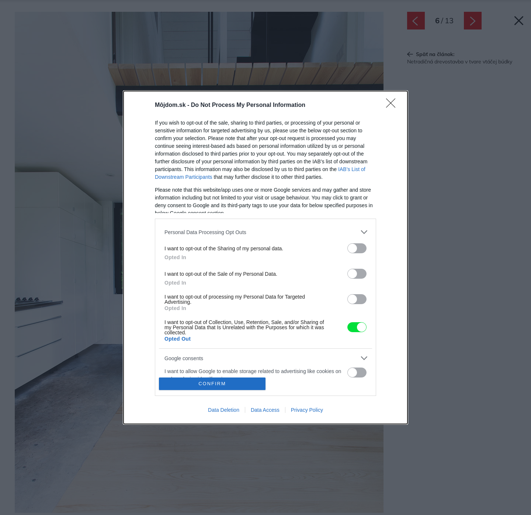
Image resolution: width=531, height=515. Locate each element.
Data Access (265, 410)
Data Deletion (223, 410)
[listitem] (265, 232)
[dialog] (265, 257)
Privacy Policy (307, 410)
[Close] (393, 105)
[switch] (357, 248)
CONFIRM (212, 383)
